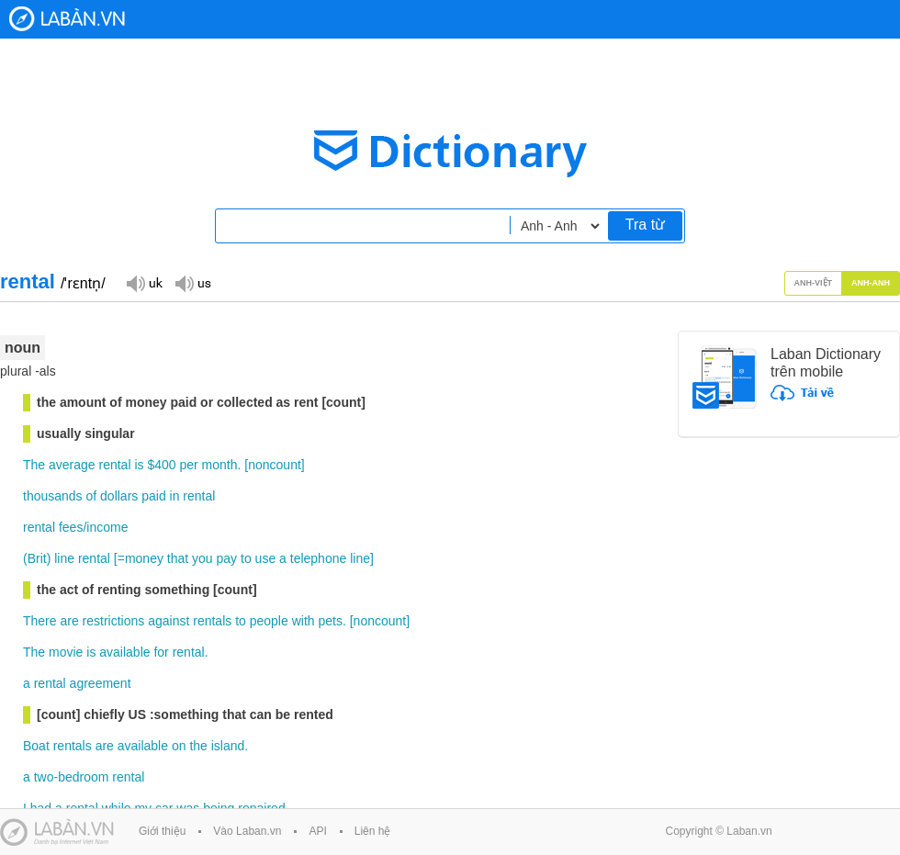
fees (71, 527)
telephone (318, 558)
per (188, 464)
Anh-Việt (813, 282)
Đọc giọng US (192, 282)
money (144, 558)
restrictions (114, 620)
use (265, 558)
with (303, 620)
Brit (37, 558)
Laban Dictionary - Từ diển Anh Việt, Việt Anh (67, 18)
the (198, 745)
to (246, 558)
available (124, 652)
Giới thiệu (162, 831)
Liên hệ (372, 831)
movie (66, 652)
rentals (212, 620)
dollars (119, 496)
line (64, 558)
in (175, 496)
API (317, 831)
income (107, 527)
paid (153, 496)
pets (330, 620)
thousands (53, 496)
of (91, 496)
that (177, 558)
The (34, 464)
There (40, 620)
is (138, 464)
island (228, 745)
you (202, 558)
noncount (274, 464)
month (220, 464)
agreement (100, 683)
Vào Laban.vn (247, 831)
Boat (36, 745)
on (179, 745)
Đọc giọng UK (144, 282)
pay (227, 558)
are (69, 620)
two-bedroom (71, 777)
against (168, 620)
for (160, 652)
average (72, 464)
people (269, 620)
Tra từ (645, 224)
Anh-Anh (870, 282)
